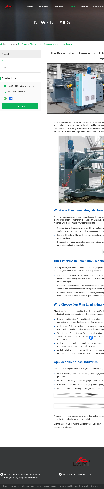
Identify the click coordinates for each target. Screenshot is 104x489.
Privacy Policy (17, 486)
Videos (84, 7)
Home (30, 7)
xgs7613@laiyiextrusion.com (21, 86)
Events (71, 7)
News (13, 44)
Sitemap (5, 486)
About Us (43, 7)
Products (58, 7)
